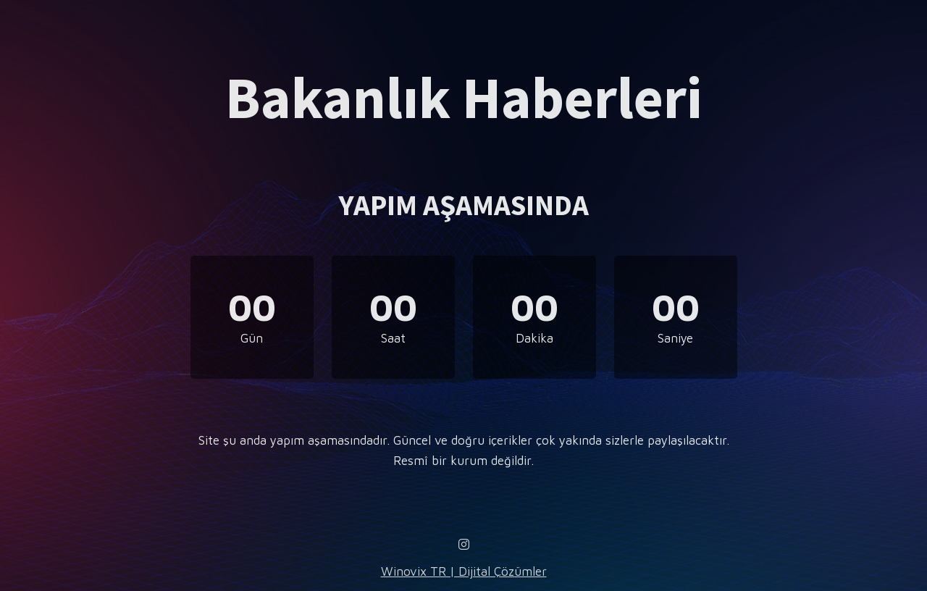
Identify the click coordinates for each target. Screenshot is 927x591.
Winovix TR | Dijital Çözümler (464, 571)
